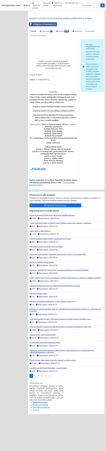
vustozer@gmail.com (53, 97)
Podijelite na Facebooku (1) (42, 53)
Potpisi (62, 60)
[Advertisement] (66, 28)
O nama (36, 439)
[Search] (91, 5)
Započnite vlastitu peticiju (55, 234)
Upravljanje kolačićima (41, 436)
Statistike (90, 60)
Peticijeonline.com (10, 5)
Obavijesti (46, 60)
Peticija (33, 60)
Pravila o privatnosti (38, 64)
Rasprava (77, 60)
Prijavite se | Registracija (57, 4)
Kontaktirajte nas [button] (72, 3)
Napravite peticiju (36, 5)
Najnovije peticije (46, 4)
